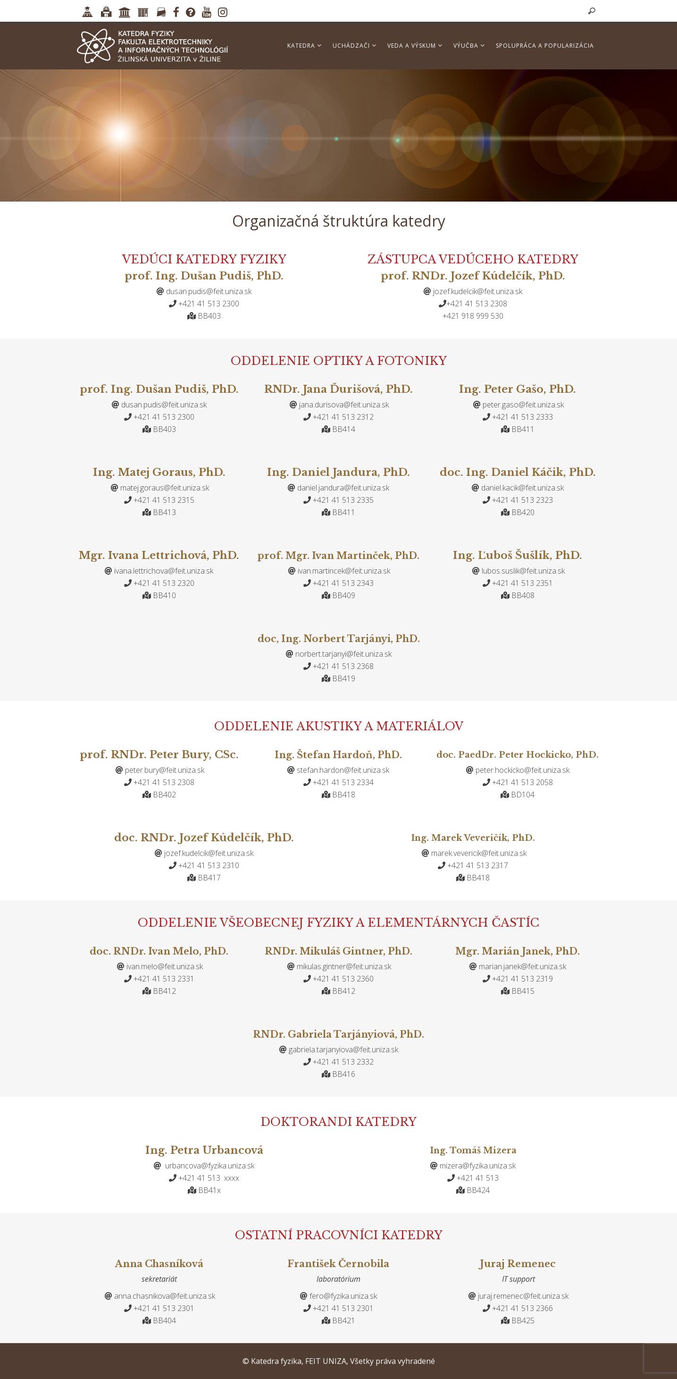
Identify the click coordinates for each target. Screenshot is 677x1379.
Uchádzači (354, 46)
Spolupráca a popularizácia (545, 46)
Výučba (469, 46)
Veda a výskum (415, 46)
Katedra (304, 46)
